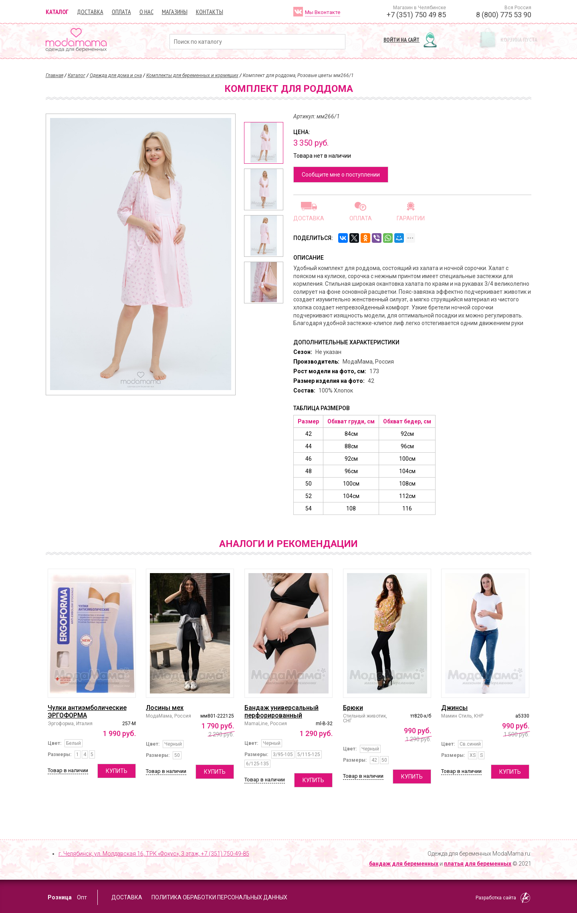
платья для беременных (477, 863)
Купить (116, 771)
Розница (60, 897)
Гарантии (411, 218)
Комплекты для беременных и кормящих (192, 75)
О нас (146, 12)
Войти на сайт (401, 39)
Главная (54, 75)
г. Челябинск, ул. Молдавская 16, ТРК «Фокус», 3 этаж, (154, 853)
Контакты (209, 12)
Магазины (175, 12)
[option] (264, 143)
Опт (82, 897)
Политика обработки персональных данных (219, 897)
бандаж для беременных (403, 863)
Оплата (121, 12)
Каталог (57, 12)
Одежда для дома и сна (116, 75)
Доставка (90, 12)
